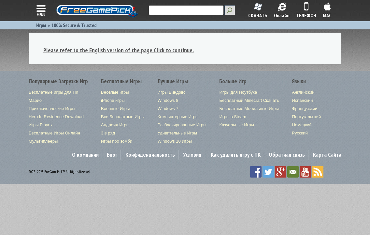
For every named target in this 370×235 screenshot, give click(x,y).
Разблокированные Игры (182, 124)
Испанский (302, 100)
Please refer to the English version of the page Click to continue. (118, 50)
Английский (303, 92)
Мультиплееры (43, 141)
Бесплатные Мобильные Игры (248, 108)
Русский (299, 133)
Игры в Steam (232, 116)
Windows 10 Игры (175, 141)
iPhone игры (113, 100)
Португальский (306, 116)
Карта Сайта (327, 154)
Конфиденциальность (150, 154)
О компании (85, 154)
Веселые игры (115, 92)
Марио (35, 100)
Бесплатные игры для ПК (53, 92)
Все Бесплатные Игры (123, 116)
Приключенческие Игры (52, 108)
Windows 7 (168, 108)
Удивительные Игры (177, 133)
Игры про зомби (116, 141)
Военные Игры (115, 108)
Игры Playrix (40, 124)
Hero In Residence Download (56, 116)
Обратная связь (287, 154)
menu (41, 10)
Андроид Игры (115, 124)
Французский (304, 108)
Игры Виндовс (171, 92)
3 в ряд (108, 133)
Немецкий (301, 124)
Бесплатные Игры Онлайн (54, 133)
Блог (112, 154)
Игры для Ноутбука (238, 92)
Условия (192, 154)
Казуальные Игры (236, 124)
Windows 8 (168, 100)
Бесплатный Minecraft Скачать (249, 100)
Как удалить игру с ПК (236, 154)
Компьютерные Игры (178, 116)
